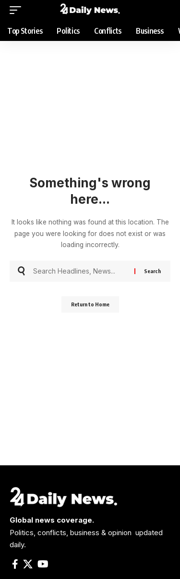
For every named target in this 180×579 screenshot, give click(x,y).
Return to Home (90, 304)
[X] (28, 564)
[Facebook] (15, 564)
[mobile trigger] (18, 10)
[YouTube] (43, 564)
